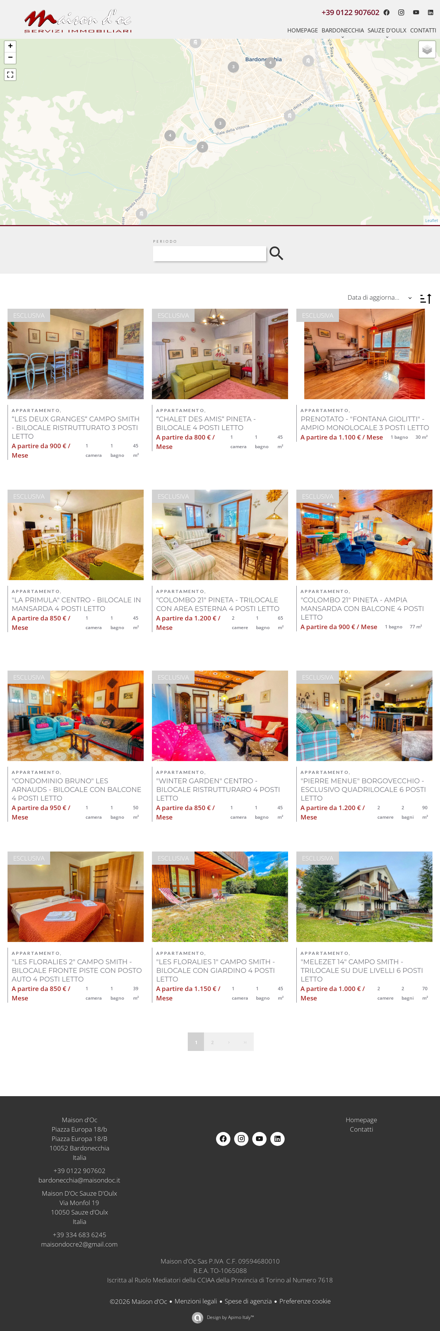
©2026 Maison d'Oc (138, 1301)
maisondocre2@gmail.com (79, 1244)
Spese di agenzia (248, 1301)
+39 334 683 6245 (79, 1234)
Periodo (165, 241)
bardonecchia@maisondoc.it (79, 1180)
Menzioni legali (196, 1301)
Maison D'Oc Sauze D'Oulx (79, 1193)
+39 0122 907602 (80, 1170)
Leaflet (431, 220)
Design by (230, 1317)
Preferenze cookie (305, 1301)
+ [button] (10, 46)
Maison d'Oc (79, 1119)
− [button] (10, 58)
